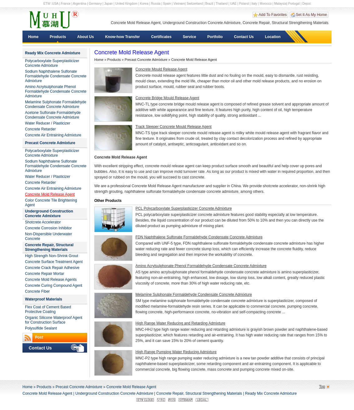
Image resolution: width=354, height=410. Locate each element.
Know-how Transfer (122, 37)
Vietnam (179, 3)
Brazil (209, 3)
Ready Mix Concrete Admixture (52, 53)
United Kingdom (126, 3)
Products (58, 37)
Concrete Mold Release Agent (50, 194)
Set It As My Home (311, 14)
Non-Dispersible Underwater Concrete (48, 236)
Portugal (294, 3)
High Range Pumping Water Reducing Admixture (176, 352)
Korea (144, 3)
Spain (167, 3)
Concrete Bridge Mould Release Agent (167, 98)
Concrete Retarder (40, 129)
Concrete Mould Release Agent (161, 69)
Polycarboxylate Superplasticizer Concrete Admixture (52, 63)
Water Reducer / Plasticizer (47, 123)
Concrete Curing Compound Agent (53, 285)
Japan (108, 3)
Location (273, 37)
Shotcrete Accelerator (43, 222)
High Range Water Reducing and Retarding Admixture (180, 323)
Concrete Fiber (37, 291)
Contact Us (243, 37)
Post (39, 337)
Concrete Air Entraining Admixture (53, 135)
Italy (254, 3)
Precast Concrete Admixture (50, 143)
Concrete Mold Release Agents (50, 279)
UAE (233, 3)
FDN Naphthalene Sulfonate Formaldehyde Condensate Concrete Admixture (199, 237)
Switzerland (195, 3)
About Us (85, 37)
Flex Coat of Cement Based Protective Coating (48, 309)
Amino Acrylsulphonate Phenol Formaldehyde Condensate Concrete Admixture (55, 91)
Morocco (266, 3)
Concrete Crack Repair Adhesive (52, 268)
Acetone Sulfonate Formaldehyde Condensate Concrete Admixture (53, 115)
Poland (244, 3)
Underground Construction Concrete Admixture (49, 213)
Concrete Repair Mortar (44, 273)
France (66, 3)
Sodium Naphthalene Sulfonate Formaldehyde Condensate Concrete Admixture (55, 76)
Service (189, 37)
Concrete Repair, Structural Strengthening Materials (49, 247)
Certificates (161, 37)
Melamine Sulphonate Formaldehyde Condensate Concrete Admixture (55, 104)
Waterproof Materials (43, 299)
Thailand (222, 3)
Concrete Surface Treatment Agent (54, 262)
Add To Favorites (273, 14)
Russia (155, 3)
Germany (95, 3)
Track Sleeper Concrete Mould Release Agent (173, 126)
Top (322, 386)
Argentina (79, 3)
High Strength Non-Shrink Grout (51, 256)
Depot (306, 3)
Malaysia (280, 3)
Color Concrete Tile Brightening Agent (51, 202)
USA (55, 3)
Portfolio (215, 37)
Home (33, 37)
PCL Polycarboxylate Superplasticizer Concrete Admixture (183, 208)
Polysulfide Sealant (41, 328)
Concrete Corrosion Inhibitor (48, 228)
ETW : (47, 3)
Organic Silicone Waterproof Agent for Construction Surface (53, 320)
